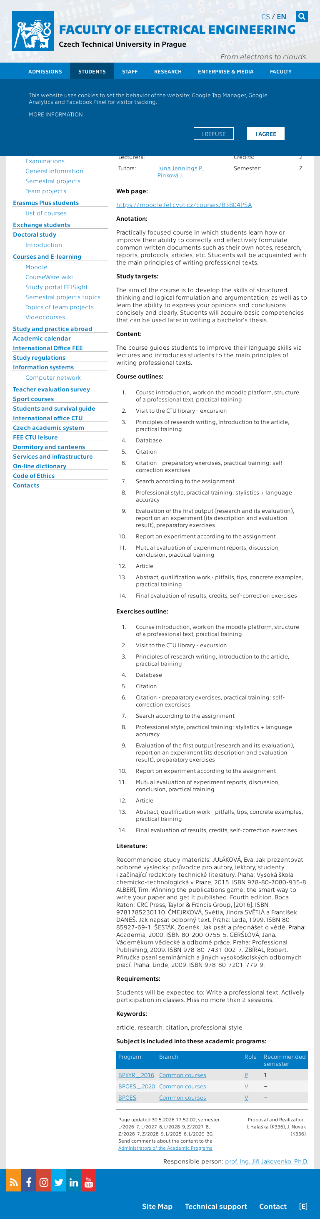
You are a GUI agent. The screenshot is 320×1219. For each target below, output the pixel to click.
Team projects (45, 190)
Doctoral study (34, 234)
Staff (130, 71)
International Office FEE (48, 347)
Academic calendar (42, 338)
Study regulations (39, 357)
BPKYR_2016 (136, 1074)
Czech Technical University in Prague (122, 43)
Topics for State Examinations (47, 156)
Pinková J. (170, 175)
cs (265, 16)
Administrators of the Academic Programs (165, 1148)
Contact (273, 1205)
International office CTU (48, 417)
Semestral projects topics (62, 296)
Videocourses (45, 317)
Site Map (157, 1205)
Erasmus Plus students (46, 202)
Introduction (43, 244)
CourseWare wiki (49, 276)
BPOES (127, 1097)
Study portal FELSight (56, 286)
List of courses (46, 213)
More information (56, 114)
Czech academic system (48, 427)
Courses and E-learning (47, 256)
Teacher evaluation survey (51, 389)
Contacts (26, 485)
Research (168, 71)
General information (54, 170)
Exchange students (41, 224)
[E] (303, 1205)
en (282, 16)
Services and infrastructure (53, 456)
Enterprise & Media (226, 71)
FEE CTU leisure (35, 437)
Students (92, 71)
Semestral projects (52, 180)
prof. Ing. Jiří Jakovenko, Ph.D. (266, 1161)
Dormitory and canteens (49, 446)
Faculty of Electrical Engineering (177, 28)
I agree (265, 133)
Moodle (36, 266)
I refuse (214, 133)
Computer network (53, 377)
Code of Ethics (34, 475)
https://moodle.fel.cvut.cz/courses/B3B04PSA (184, 204)
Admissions (45, 71)
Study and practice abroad (52, 328)
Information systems (43, 367)
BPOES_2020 (136, 1086)
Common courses (182, 1074)
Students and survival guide (54, 408)
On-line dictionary (39, 465)
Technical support (216, 1205)
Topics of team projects (59, 306)
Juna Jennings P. (180, 168)
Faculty (281, 71)
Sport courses (33, 398)
